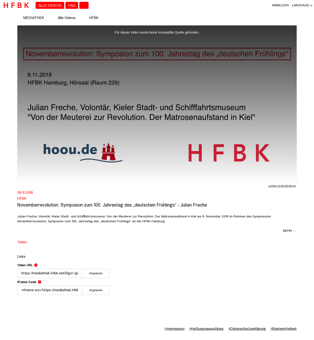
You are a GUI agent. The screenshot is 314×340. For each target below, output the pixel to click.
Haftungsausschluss (206, 329)
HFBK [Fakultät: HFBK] (22, 199)
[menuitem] (50, 5)
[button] (300, 5)
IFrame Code (29, 282)
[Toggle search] (84, 5)
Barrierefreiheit (284, 329)
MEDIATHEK (33, 18)
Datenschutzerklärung (247, 329)
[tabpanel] (157, 273)
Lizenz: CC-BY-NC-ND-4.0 (282, 186)
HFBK (94, 18)
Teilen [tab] (22, 242)
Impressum (174, 329)
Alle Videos (67, 18)
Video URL (27, 265)
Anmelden (280, 5)
